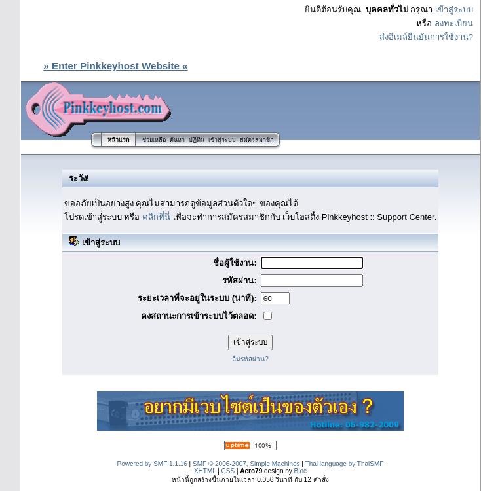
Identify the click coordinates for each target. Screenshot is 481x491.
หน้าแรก (118, 140)
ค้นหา (177, 140)
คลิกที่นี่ (156, 217)
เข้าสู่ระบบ (454, 9)
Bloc (300, 471)
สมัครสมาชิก (256, 140)
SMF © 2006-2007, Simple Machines (246, 463)
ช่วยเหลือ (154, 140)
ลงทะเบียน (453, 23)
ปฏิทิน (196, 140)
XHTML (205, 471)
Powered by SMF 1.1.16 (152, 463)
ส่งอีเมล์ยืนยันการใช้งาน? (426, 37)
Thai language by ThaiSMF (344, 463)
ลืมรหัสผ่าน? (250, 359)
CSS (228, 471)
